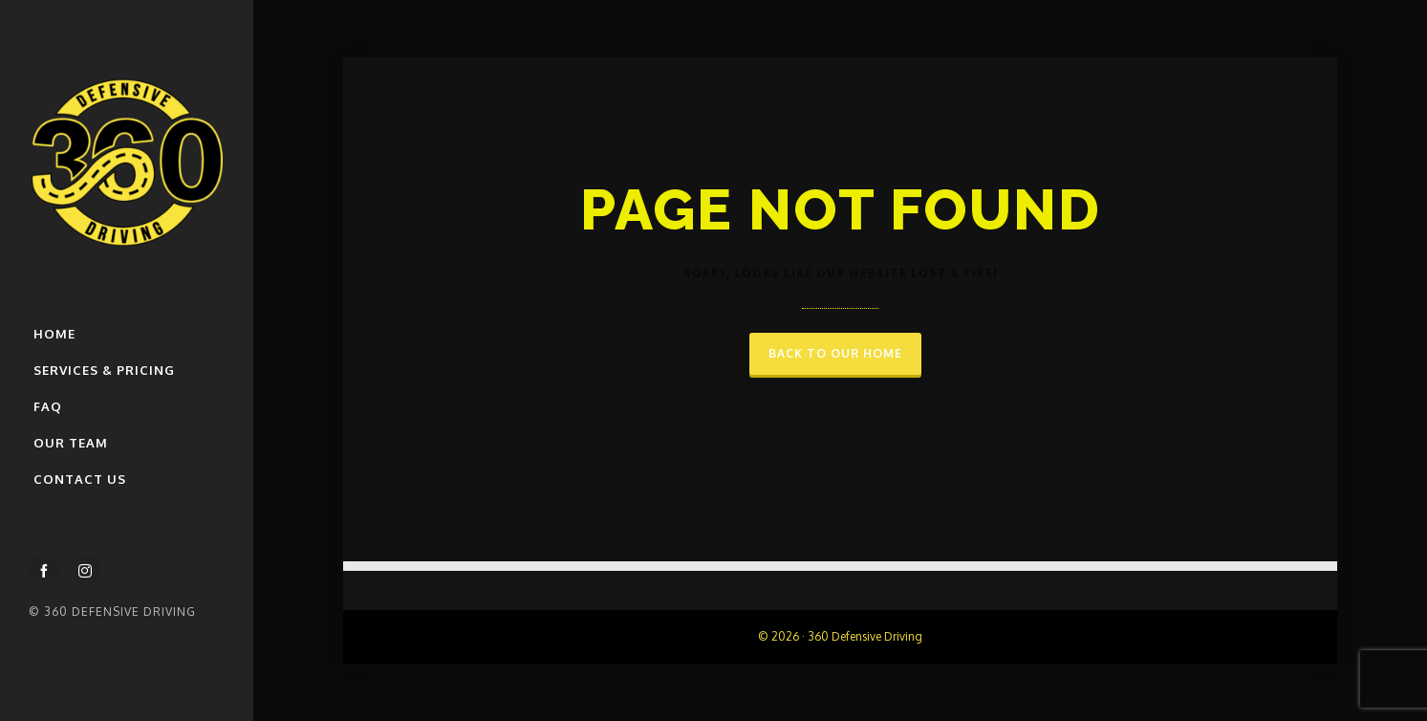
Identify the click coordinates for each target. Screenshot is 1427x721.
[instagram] (85, 570)
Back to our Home (835, 353)
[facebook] (44, 570)
